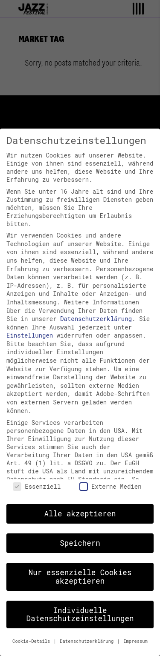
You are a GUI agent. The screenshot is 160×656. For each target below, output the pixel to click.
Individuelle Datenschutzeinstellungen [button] (80, 614)
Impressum (135, 641)
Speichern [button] (80, 543)
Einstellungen (29, 335)
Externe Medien (110, 486)
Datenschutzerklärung (96, 319)
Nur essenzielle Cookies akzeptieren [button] (80, 576)
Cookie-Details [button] (32, 641)
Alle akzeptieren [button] (80, 513)
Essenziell (37, 486)
